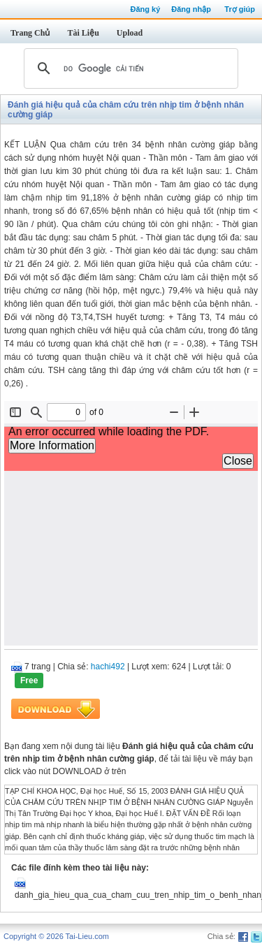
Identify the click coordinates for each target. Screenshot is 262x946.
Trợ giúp (239, 9)
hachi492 (108, 666)
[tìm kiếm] (129, 68)
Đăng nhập (191, 9)
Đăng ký (145, 9)
